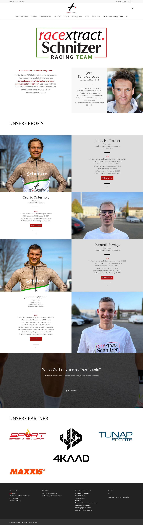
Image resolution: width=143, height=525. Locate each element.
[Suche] (126, 16)
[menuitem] (118, 1)
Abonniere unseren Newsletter (118, 497)
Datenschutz (33, 522)
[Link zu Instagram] (128, 1)
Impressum (24, 522)
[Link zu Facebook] (132, 1)
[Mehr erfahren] (107, 178)
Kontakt (118, 1)
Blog (124, 1)
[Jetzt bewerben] (71, 390)
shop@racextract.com (54, 496)
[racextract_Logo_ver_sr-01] (71, 8)
